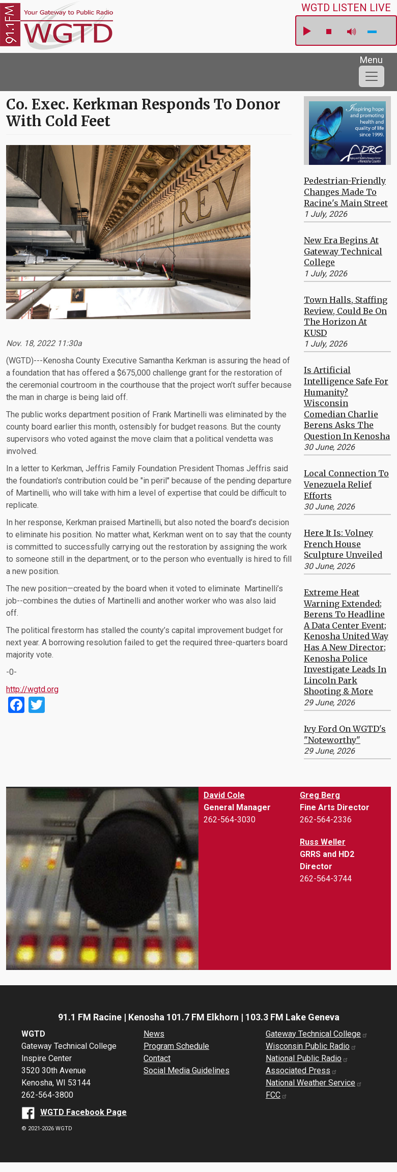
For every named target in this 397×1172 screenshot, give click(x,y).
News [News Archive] (154, 1034)
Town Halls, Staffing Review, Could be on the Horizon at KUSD (345, 316)
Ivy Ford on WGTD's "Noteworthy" (345, 734)
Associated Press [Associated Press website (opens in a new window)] (301, 1070)
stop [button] (329, 31)
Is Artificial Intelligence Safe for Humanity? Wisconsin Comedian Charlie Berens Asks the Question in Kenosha (347, 403)
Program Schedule (176, 1046)
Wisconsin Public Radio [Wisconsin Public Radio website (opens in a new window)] (311, 1046)
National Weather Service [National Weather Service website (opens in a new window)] (314, 1083)
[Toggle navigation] (371, 76)
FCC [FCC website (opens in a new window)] (277, 1095)
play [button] (306, 31)
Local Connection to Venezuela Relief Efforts (346, 484)
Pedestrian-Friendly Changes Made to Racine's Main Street (346, 192)
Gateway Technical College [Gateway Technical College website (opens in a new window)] (317, 1034)
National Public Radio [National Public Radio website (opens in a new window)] (307, 1058)
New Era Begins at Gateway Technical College (343, 251)
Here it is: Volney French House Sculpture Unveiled (343, 544)
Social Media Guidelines (187, 1070)
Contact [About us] (157, 1058)
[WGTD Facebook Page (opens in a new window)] (74, 1112)
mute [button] (351, 32)
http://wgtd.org (32, 689)
